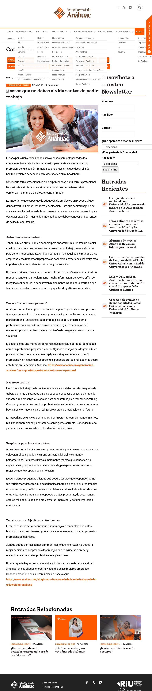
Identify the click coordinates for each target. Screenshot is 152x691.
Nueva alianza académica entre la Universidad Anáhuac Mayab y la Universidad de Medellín (126, 226)
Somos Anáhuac (56, 67)
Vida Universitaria (94, 32)
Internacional (17, 39)
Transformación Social (78, 67)
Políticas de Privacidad (52, 687)
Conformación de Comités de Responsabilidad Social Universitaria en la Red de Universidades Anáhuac (127, 262)
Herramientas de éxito (70, 61)
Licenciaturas (90, 61)
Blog (34, 39)
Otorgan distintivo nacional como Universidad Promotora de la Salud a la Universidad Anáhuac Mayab (127, 205)
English (45, 39)
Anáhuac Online (15, 61)
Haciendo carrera (49, 61)
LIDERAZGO (104, 61)
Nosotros (46, 32)
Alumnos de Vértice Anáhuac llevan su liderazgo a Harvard (122, 244)
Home (11, 32)
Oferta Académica (68, 32)
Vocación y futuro (100, 67)
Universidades (26, 32)
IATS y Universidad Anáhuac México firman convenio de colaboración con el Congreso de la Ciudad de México (126, 284)
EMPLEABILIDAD (31, 61)
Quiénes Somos (49, 683)
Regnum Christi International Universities (27, 67)
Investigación (117, 32)
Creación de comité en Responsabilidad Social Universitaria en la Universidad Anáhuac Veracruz (125, 307)
